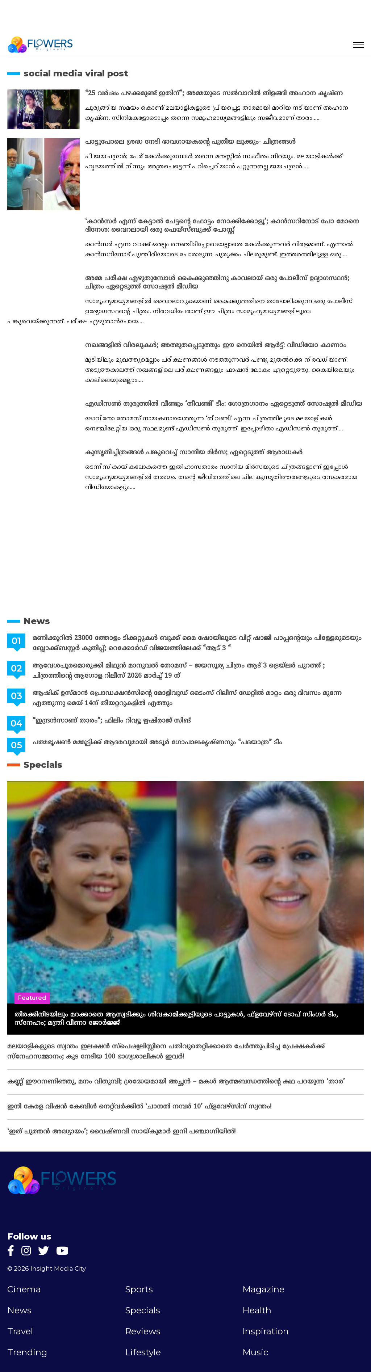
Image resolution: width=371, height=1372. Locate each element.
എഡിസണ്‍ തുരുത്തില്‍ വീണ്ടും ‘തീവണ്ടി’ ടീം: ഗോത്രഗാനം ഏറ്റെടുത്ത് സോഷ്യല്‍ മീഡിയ (223, 404)
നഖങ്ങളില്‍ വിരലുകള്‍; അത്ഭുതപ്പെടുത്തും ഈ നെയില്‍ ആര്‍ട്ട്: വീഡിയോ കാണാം (215, 345)
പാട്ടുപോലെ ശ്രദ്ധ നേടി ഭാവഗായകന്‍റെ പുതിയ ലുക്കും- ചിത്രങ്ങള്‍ (190, 142)
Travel (20, 1331)
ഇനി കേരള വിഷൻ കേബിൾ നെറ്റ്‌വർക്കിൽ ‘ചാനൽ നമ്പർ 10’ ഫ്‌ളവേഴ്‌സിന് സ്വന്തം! (139, 1107)
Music (255, 1352)
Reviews (143, 1331)
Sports (139, 1289)
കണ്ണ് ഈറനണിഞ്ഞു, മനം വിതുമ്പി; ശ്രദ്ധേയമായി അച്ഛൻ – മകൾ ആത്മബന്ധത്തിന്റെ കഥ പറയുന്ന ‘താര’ (176, 1082)
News (37, 621)
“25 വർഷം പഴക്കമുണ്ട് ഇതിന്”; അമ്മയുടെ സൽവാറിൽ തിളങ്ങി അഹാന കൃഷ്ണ (214, 93)
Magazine (263, 1289)
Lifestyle (143, 1352)
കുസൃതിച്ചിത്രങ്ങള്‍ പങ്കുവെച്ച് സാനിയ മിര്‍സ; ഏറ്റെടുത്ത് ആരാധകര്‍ (194, 453)
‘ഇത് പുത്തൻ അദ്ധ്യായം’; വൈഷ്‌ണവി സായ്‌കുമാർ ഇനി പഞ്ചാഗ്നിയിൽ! (121, 1132)
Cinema (24, 1289)
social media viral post (76, 73)
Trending (27, 1352)
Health (256, 1310)
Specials (43, 764)
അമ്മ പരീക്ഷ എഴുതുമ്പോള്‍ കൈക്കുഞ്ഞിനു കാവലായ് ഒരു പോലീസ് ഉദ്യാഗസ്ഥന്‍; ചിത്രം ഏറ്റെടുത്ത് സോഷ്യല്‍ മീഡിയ (217, 282)
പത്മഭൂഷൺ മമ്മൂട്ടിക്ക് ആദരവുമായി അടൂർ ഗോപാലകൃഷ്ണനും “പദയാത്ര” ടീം (157, 742)
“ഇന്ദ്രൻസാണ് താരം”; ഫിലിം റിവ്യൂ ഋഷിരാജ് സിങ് (112, 721)
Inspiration (265, 1331)
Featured (32, 997)
